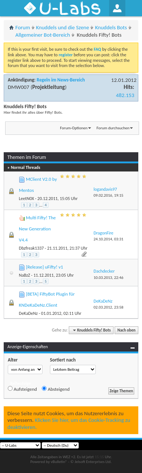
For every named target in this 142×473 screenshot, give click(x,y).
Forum (23, 27)
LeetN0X (26, 198)
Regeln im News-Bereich (61, 80)
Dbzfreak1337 (31, 248)
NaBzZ (24, 275)
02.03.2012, (109, 307)
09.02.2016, (109, 195)
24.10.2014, (109, 239)
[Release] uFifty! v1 (44, 267)
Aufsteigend (22, 389)
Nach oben (126, 330)
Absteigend (56, 389)
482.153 (125, 95)
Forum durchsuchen (113, 128)
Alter (13, 360)
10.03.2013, (109, 277)
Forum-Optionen (73, 128)
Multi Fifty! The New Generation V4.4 (37, 229)
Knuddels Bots (111, 27)
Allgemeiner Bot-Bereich (43, 34)
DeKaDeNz (28, 313)
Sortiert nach (63, 360)
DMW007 (18, 87)
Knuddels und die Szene (62, 27)
